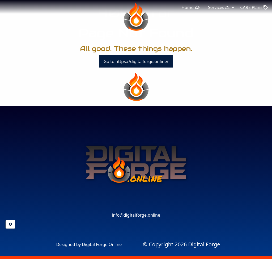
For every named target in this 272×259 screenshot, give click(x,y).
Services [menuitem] (219, 7)
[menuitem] (181, 244)
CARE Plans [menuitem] (254, 7)
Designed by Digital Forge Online (89, 244)
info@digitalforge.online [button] (136, 215)
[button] (136, 205)
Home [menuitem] (190, 7)
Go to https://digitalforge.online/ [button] (136, 61)
